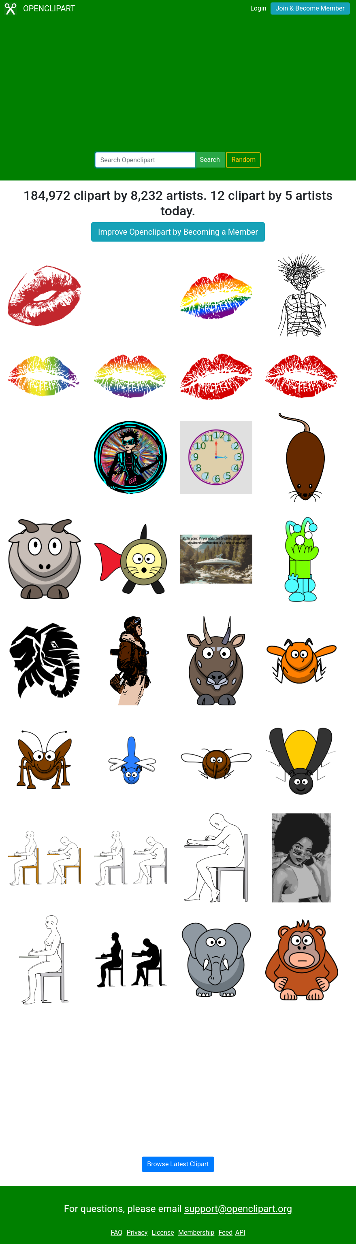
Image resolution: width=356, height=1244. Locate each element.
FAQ (116, 1232)
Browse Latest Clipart (178, 1164)
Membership (196, 1232)
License (163, 1232)
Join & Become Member (310, 8)
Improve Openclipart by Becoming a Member (178, 232)
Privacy (137, 1232)
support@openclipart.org (238, 1208)
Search (210, 159)
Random (244, 159)
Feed (226, 1232)
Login (258, 8)
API (240, 1232)
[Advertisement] (178, 85)
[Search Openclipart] (145, 160)
